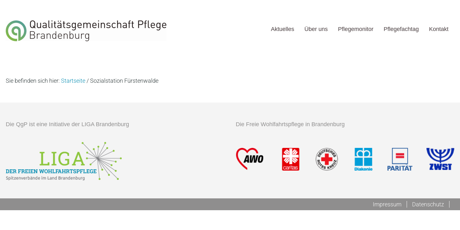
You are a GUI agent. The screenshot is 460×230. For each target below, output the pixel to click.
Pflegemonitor (355, 29)
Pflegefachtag (401, 29)
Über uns (316, 29)
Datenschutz (428, 204)
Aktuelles (282, 29)
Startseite (73, 80)
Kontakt (438, 29)
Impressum (387, 204)
